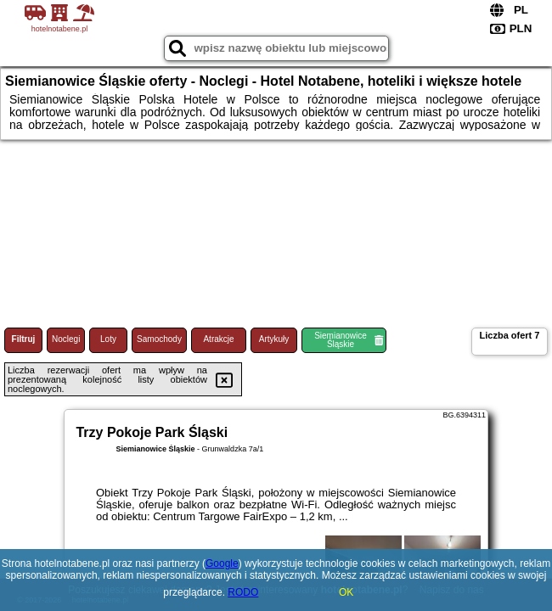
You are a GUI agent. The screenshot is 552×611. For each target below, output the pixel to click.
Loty (108, 339)
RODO (243, 592)
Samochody (159, 339)
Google (222, 563)
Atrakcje (218, 339)
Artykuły (274, 339)
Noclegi (66, 339)
